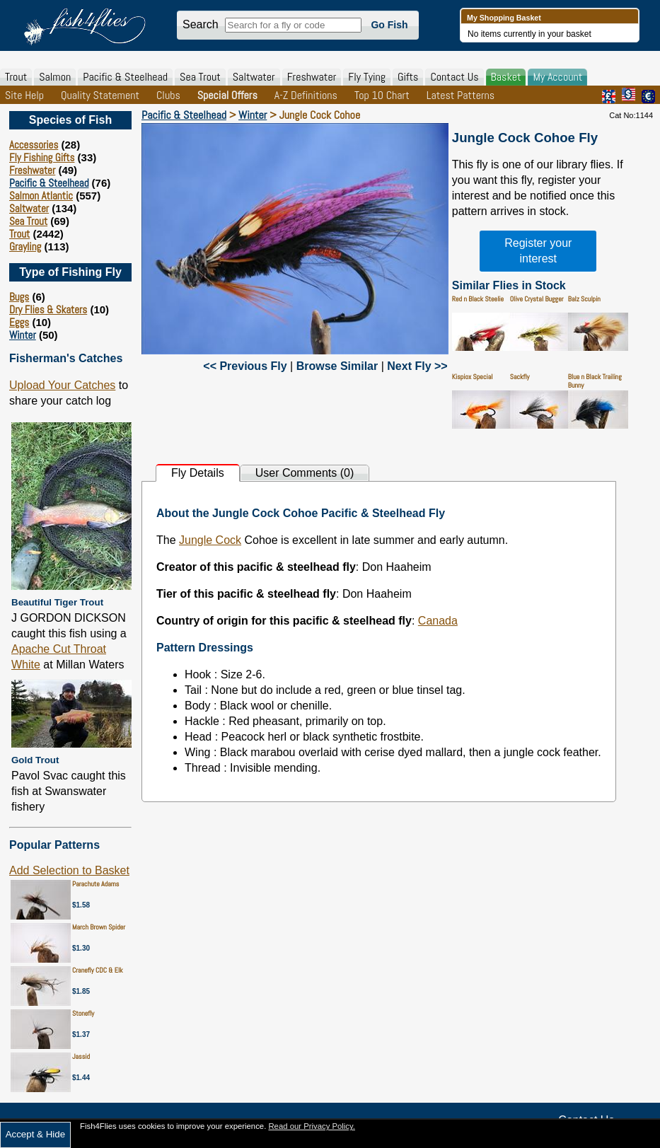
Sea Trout (200, 76)
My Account (557, 76)
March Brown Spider (98, 927)
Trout (16, 76)
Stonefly (83, 1013)
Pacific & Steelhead (125, 76)
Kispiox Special (472, 376)
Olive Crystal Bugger (537, 298)
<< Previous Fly (244, 366)
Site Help (24, 95)
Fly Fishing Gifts (41, 157)
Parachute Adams (95, 883)
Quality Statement (100, 95)
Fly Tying (367, 76)
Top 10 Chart (382, 95)
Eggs (19, 322)
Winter (22, 335)
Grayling (25, 246)
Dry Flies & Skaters (48, 309)
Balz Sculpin (584, 298)
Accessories (33, 144)
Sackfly (520, 376)
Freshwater (312, 76)
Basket (506, 76)
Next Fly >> (417, 366)
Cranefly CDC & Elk (97, 970)
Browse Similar (337, 366)
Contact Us (454, 76)
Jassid (81, 1056)
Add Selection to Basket (69, 870)
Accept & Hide (35, 1134)
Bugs (19, 296)
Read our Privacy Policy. (311, 1126)
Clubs (168, 95)
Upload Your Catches (62, 385)
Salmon (55, 76)
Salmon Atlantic (41, 195)
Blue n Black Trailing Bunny (595, 381)
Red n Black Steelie (478, 298)
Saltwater (254, 76)
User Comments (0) (304, 473)
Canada (438, 621)
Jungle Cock (210, 540)
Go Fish (389, 24)
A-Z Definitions (305, 95)
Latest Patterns (460, 95)
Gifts (408, 76)
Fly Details (197, 473)
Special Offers (227, 95)
